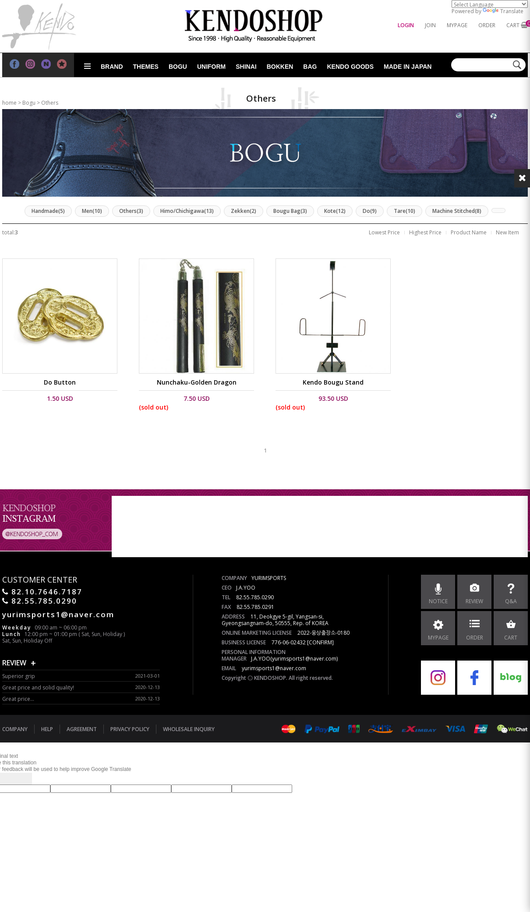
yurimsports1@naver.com (274, 668)
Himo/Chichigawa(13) (187, 211)
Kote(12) (335, 211)
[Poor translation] (21, 779)
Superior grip (18, 676)
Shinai (246, 66)
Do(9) (370, 211)
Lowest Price (384, 232)
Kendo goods (350, 66)
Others (49, 102)
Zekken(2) (243, 211)
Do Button (60, 382)
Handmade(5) (48, 211)
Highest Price (425, 232)
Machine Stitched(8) (456, 211)
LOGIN (406, 25)
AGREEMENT (82, 729)
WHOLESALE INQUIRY (189, 729)
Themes (146, 66)
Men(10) (92, 211)
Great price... (18, 699)
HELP (47, 729)
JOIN (430, 25)
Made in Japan (407, 66)
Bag (310, 66)
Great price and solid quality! (38, 687)
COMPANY (15, 729)
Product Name (469, 232)
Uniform (211, 66)
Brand (112, 66)
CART (512, 25)
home (9, 102)
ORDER (486, 25)
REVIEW (14, 663)
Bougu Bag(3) (290, 211)
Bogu (178, 66)
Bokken (280, 66)
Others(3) (131, 211)
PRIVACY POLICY (129, 729)
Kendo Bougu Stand (333, 382)
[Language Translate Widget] (490, 4)
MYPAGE (457, 25)
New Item (507, 232)
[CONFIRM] (320, 642)
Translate (503, 11)
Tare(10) (404, 211)
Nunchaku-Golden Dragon (197, 382)
